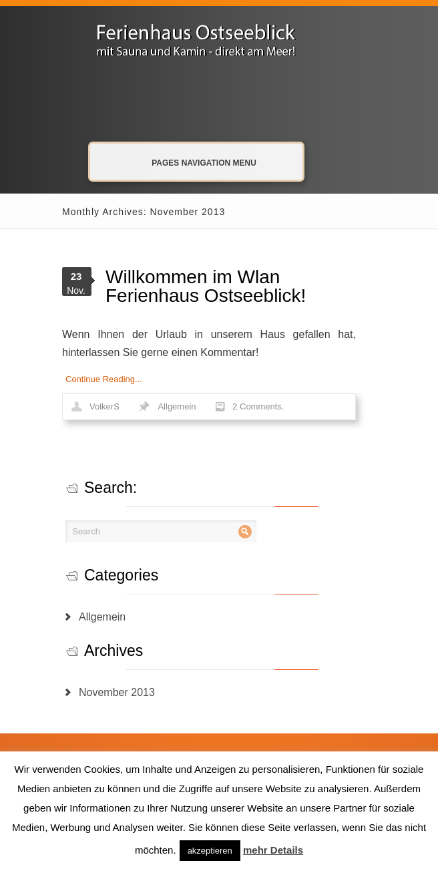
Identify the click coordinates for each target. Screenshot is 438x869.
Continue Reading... (103, 379)
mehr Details (273, 850)
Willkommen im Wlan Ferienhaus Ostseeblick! (205, 286)
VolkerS (104, 406)
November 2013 (117, 692)
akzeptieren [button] (210, 851)
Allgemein (177, 406)
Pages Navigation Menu (194, 162)
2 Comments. (258, 406)
